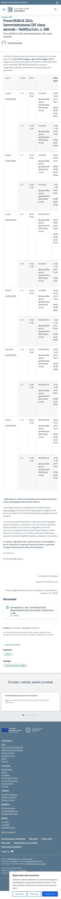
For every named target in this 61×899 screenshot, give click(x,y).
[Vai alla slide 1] (23, 715)
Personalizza (19, 894)
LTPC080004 (22, 870)
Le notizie (5, 821)
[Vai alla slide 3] (28, 715)
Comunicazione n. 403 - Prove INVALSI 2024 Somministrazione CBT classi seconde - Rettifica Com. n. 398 (32, 610)
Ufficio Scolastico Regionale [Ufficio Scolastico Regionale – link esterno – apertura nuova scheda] (12, 747)
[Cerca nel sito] (55, 9)
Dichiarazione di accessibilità (25, 842)
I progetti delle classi (9, 813)
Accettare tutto (50, 894)
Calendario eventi (8, 827)
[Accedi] (57, 2)
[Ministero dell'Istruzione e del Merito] (14, 2)
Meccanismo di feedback (11, 846)
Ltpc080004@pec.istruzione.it (35, 863)
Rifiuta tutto (34, 894)
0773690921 (13, 861)
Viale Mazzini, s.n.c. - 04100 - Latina (20, 859)
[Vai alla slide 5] (33, 715)
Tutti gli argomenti (8, 832)
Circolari (8, 654)
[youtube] (12, 851)
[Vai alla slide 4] (31, 715)
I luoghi (4, 772)
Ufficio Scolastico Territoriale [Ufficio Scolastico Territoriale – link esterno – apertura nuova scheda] (12, 750)
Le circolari (5, 824)
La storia (4, 786)
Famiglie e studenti (8, 797)
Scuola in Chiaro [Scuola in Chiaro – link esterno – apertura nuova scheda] (7, 753)
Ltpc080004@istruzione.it (33, 861)
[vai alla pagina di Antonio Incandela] (15, 42)
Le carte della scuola (9, 780)
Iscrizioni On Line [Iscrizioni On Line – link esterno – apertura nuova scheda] (8, 755)
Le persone (5, 775)
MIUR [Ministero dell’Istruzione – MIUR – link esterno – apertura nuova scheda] (3, 744)
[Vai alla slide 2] (25, 715)
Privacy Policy (47, 838)
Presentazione (7, 769)
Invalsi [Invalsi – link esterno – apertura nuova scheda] (3, 758)
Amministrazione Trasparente (13, 838)
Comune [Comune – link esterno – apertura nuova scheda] (4, 761)
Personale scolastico (9, 794)
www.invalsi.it (9, 510)
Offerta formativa (8, 808)
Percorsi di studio (7, 800)
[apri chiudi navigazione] (4, 9)
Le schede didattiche (9, 811)
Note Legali (5, 842)
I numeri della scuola (9, 777)
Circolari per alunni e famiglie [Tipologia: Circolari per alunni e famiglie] (15, 665)
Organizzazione (7, 783)
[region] (35, 885)
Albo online (33, 838)
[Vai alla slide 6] (36, 715)
